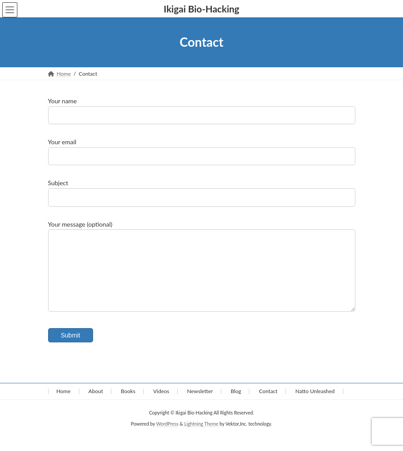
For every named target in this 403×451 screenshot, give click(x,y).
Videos (161, 404)
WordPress (167, 437)
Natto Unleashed (314, 404)
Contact (268, 404)
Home (64, 404)
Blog (236, 404)
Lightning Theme (201, 437)
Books (128, 404)
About (96, 404)
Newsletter (200, 404)
